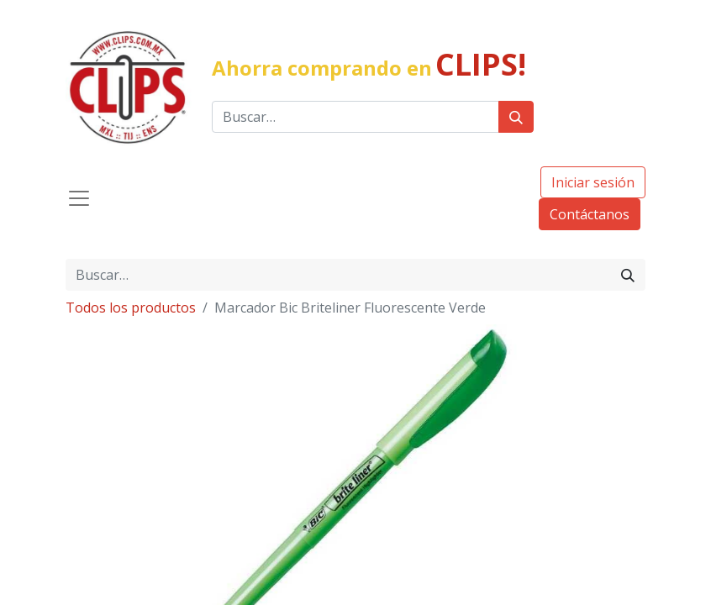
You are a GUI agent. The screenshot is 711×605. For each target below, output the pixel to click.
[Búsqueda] (516, 117)
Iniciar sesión (593, 182)
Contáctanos (589, 214)
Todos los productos (131, 307)
